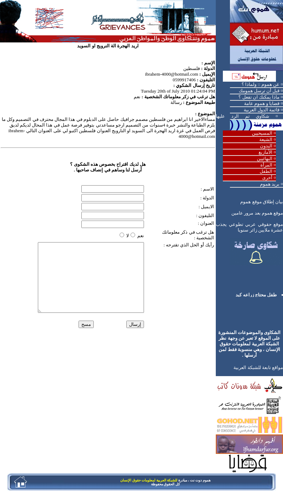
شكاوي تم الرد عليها (242, 116)
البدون (266, 145)
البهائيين (264, 158)
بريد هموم (269, 184)
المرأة (266, 165)
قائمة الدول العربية (262, 109)
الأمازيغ (265, 152)
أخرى (267, 177)
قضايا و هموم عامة (262, 103)
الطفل (266, 171)
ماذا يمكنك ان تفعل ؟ (258, 97)
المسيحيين (262, 133)
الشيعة (265, 139)
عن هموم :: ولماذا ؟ (260, 84)
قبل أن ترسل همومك (259, 90)
